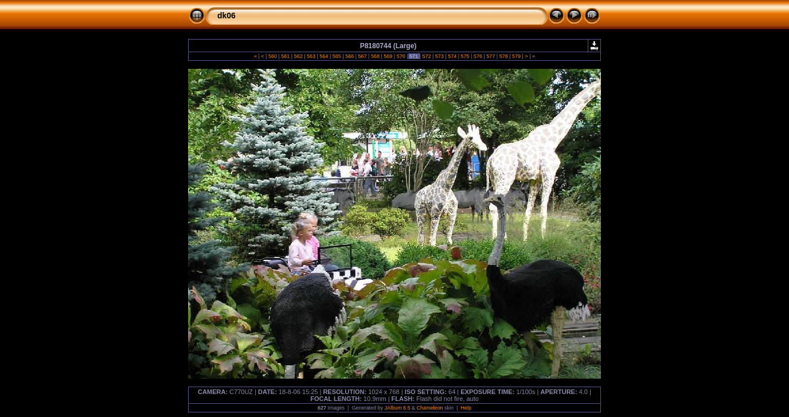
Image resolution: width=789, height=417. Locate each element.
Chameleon (430, 408)
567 (362, 56)
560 (272, 56)
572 (426, 56)
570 (401, 56)
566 (350, 56)
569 (388, 56)
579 (516, 56)
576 (477, 56)
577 (491, 56)
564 (324, 56)
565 (336, 56)
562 (298, 56)
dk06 (226, 15)
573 (439, 56)
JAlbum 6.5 (397, 408)
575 (465, 56)
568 (375, 56)
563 (311, 56)
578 (503, 56)
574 (452, 56)
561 (285, 56)
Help (465, 408)
